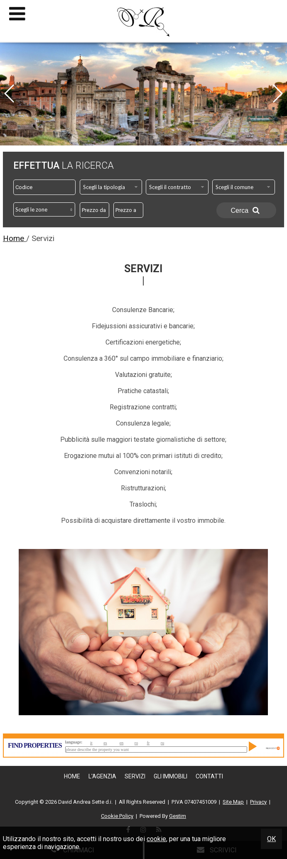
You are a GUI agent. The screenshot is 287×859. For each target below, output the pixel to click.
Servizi (135, 776)
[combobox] (111, 187)
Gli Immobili (170, 776)
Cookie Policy (117, 816)
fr (148, 743)
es (105, 743)
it (91, 743)
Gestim (177, 816)
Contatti (209, 776)
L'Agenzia (102, 776)
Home (72, 776)
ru (162, 743)
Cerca (246, 210)
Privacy (258, 802)
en (121, 743)
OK (271, 839)
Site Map (233, 802)
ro (136, 743)
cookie (156, 839)
